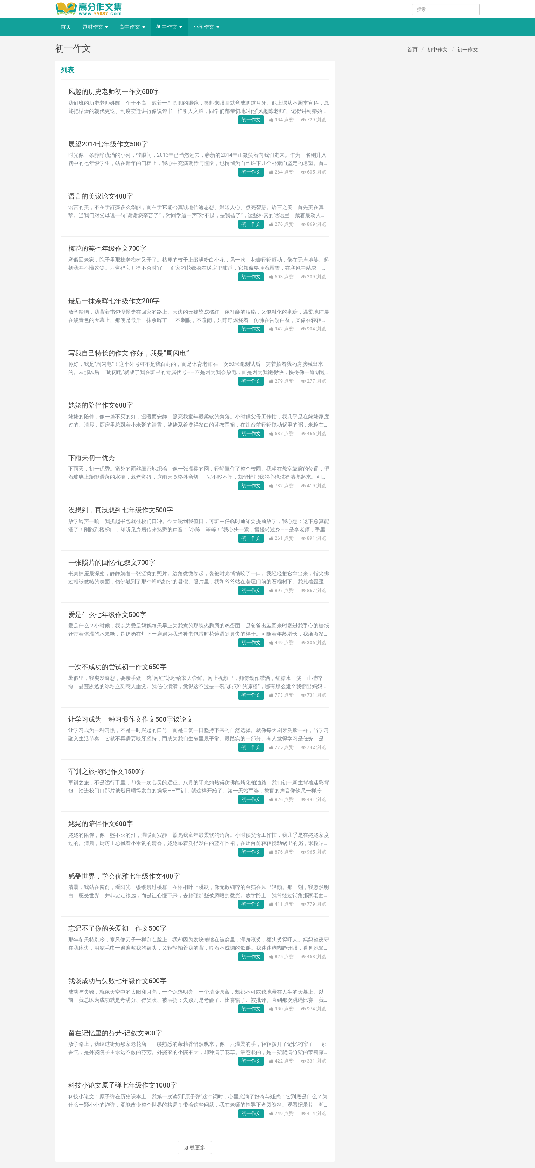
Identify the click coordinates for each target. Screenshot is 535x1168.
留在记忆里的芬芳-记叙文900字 (115, 1033)
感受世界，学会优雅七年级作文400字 (124, 876)
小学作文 (206, 27)
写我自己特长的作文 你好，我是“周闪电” (128, 353)
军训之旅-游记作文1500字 (107, 771)
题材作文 (95, 27)
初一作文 (467, 50)
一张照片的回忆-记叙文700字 (111, 562)
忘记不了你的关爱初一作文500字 (117, 928)
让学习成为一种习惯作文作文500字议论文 (130, 719)
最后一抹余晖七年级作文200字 (114, 301)
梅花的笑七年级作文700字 (107, 248)
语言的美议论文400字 (100, 196)
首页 (66, 27)
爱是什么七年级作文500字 (107, 614)
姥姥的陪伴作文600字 (100, 405)
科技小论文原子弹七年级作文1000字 (122, 1085)
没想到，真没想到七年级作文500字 (120, 510)
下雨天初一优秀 (91, 458)
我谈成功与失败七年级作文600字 (117, 981)
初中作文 (169, 27)
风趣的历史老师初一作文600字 (114, 91)
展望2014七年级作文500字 (108, 144)
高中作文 (132, 27)
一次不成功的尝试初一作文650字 (117, 667)
